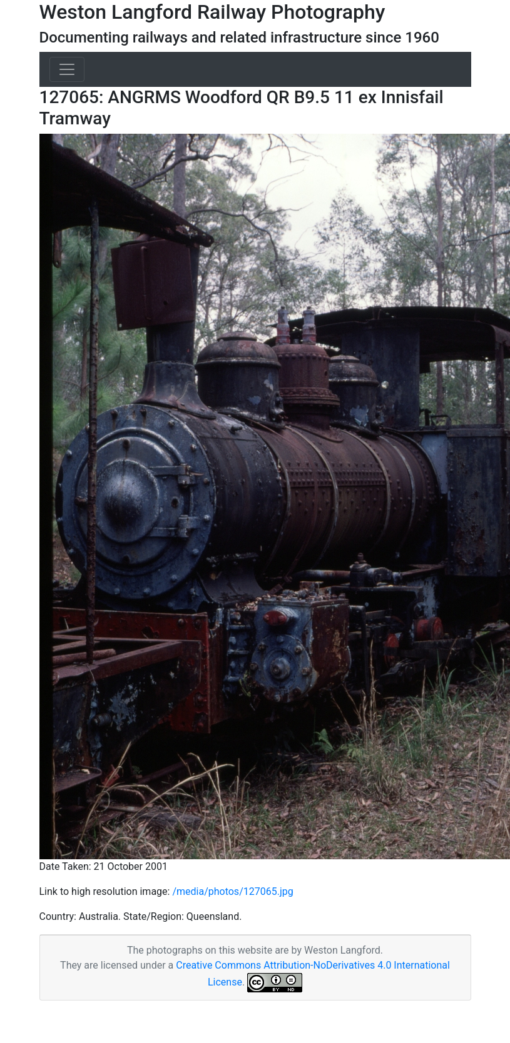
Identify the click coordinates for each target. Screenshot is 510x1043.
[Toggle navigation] (66, 69)
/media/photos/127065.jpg (232, 891)
